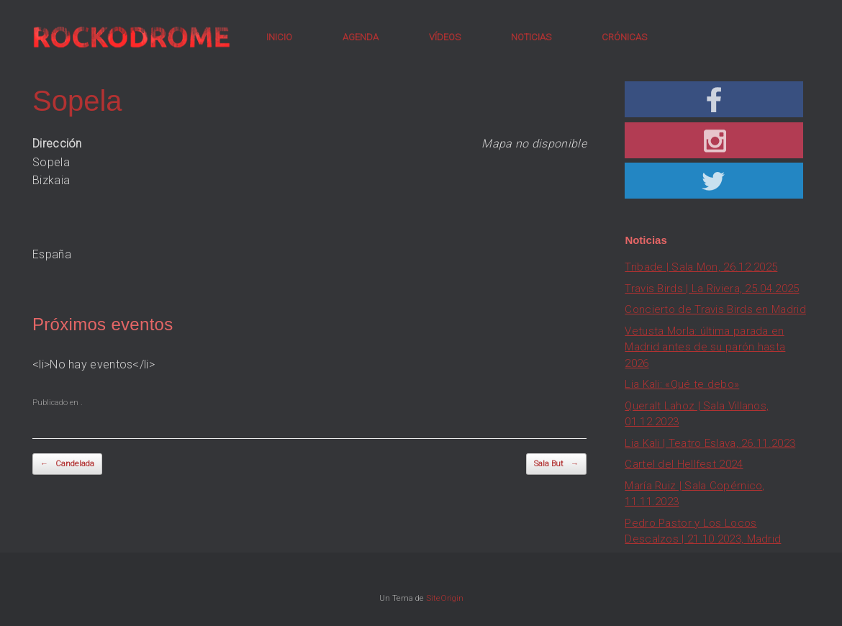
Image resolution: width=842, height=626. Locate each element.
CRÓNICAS (624, 37)
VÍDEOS (445, 37)
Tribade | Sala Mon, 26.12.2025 (701, 266)
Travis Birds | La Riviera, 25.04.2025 (712, 288)
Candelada (67, 464)
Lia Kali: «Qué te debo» (682, 384)
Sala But (556, 464)
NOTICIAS (531, 37)
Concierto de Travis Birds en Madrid (715, 309)
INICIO (279, 37)
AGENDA (361, 37)
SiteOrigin (444, 598)
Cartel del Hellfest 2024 (684, 464)
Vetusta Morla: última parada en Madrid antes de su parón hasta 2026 (705, 347)
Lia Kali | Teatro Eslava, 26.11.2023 (710, 443)
